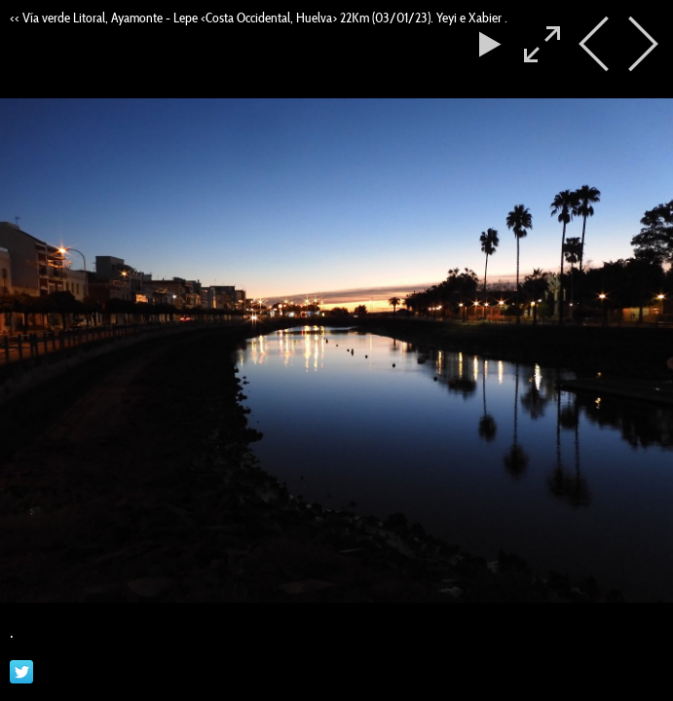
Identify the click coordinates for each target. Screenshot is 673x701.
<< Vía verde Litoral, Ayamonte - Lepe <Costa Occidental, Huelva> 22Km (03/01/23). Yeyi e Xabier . (258, 17)
